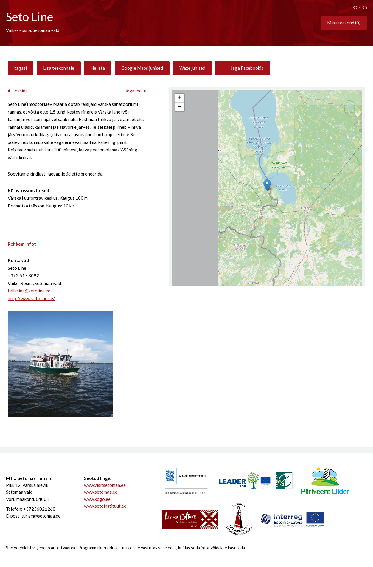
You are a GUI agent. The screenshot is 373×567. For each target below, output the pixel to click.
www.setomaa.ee (100, 492)
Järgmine (133, 90)
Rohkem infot (22, 244)
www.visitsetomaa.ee (105, 485)
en (364, 7)
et (355, 7)
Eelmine (20, 90)
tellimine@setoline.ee (29, 290)
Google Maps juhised (142, 68)
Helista (98, 68)
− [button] (180, 107)
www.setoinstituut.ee (105, 506)
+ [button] (180, 98)
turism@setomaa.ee (40, 515)
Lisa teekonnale (58, 68)
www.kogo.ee (97, 499)
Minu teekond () (343, 22)
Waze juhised (192, 68)
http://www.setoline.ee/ (31, 298)
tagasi (20, 68)
